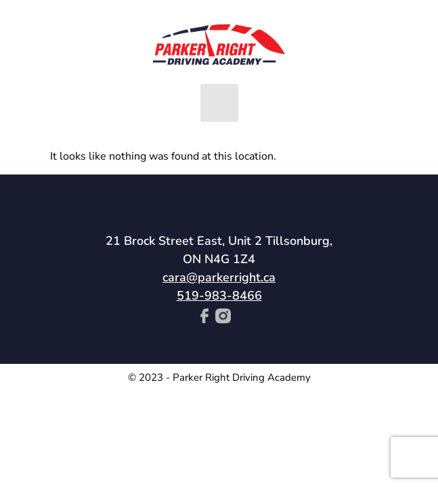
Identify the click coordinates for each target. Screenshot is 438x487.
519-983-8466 (219, 295)
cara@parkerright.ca (219, 277)
